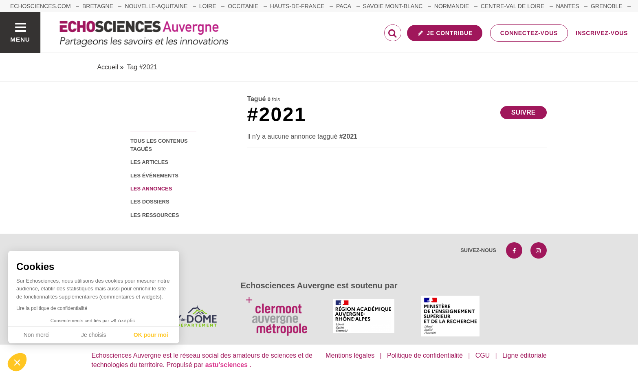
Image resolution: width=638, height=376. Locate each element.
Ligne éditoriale (524, 355)
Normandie (451, 6)
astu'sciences (227, 364)
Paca (343, 6)
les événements (154, 176)
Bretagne (97, 6)
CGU (482, 355)
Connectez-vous (529, 33)
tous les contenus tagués (159, 145)
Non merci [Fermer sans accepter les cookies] (37, 335)
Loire (207, 6)
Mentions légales (350, 355)
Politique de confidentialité (425, 355)
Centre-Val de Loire (512, 6)
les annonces (151, 189)
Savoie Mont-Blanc (393, 6)
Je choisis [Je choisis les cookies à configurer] (93, 335)
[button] (17, 362)
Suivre (523, 112)
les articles (149, 162)
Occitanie (243, 6)
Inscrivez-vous (602, 33)
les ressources (154, 215)
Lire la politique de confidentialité (51, 308)
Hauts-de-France (297, 6)
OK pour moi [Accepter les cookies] (151, 335)
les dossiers (149, 202)
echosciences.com (40, 6)
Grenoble (607, 6)
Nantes (567, 6)
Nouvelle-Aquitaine (156, 6)
